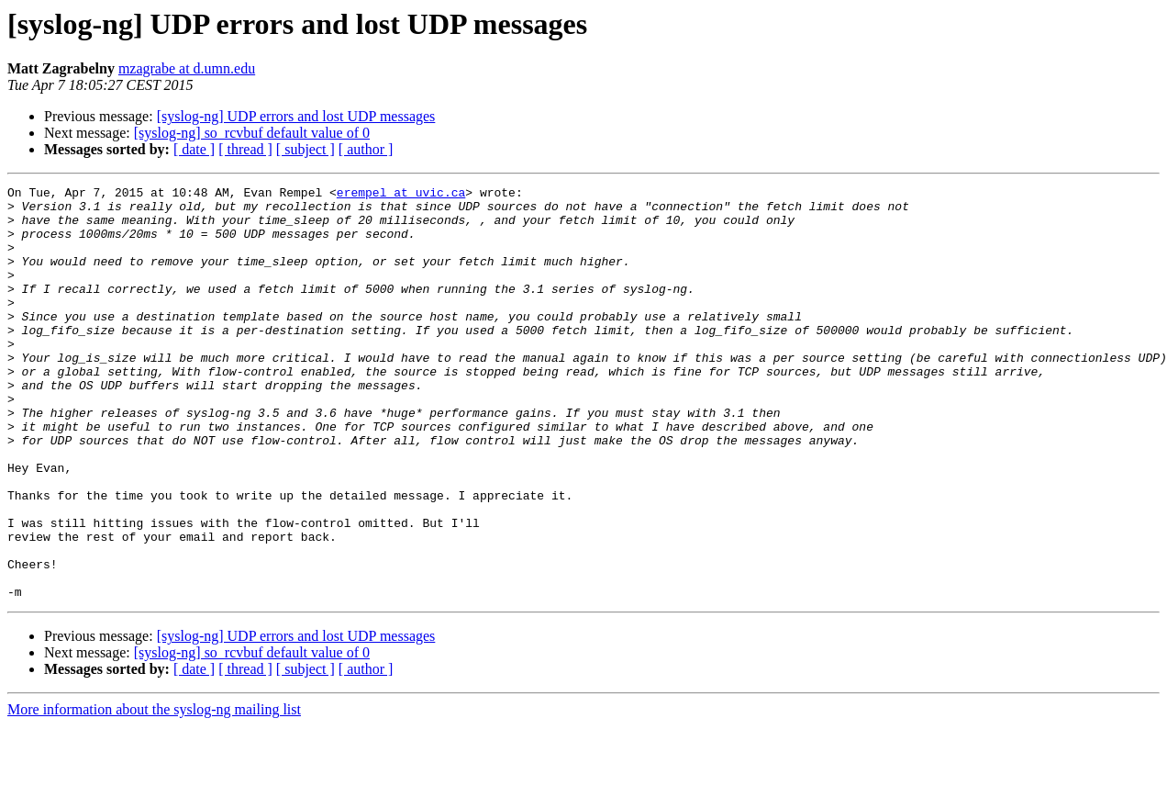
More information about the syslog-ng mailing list (154, 792)
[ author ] (366, 149)
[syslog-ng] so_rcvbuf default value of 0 (252, 132)
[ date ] (194, 149)
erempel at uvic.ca (401, 194)
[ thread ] (245, 149)
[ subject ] (305, 149)
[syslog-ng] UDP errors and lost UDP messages (296, 116)
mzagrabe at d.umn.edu (186, 68)
